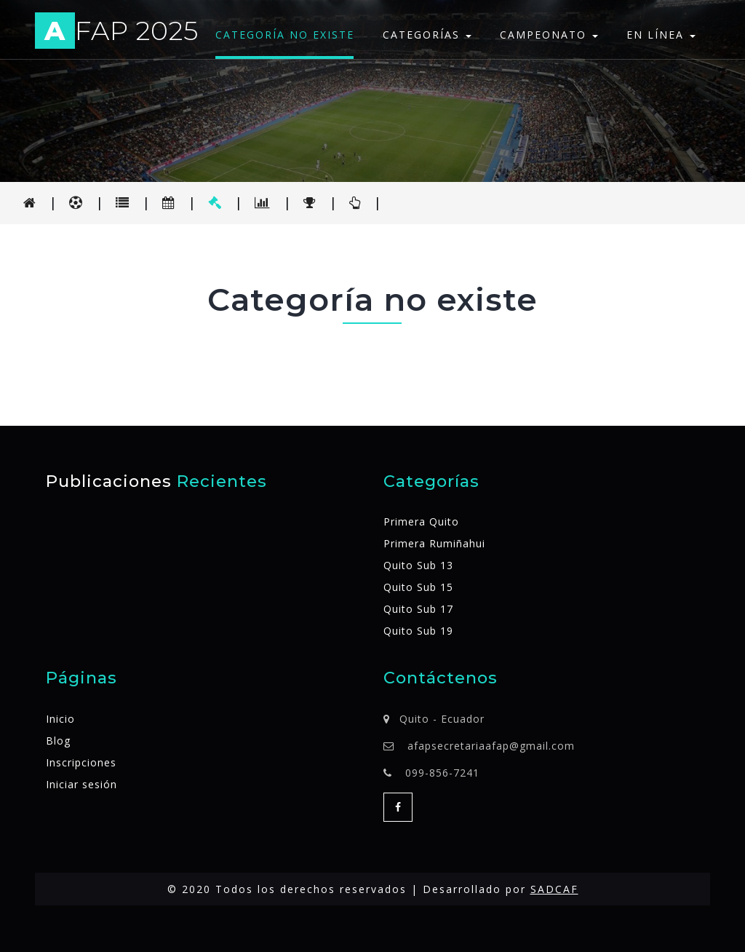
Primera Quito (421, 521)
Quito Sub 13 (418, 565)
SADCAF (554, 889)
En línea (661, 34)
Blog (58, 740)
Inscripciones (81, 762)
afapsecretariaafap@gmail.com (491, 746)
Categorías (427, 34)
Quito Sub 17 (418, 609)
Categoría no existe (284, 34)
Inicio (60, 719)
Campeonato (549, 34)
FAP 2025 (117, 33)
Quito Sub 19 (418, 631)
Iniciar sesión (81, 784)
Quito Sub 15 (418, 587)
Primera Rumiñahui (434, 543)
